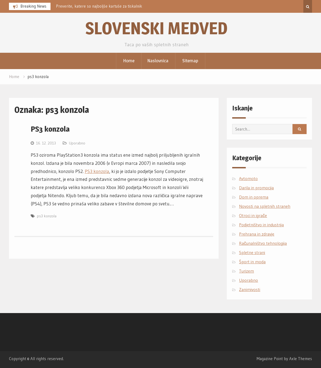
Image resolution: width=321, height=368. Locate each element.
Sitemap (190, 60)
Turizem (246, 271)
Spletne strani (252, 252)
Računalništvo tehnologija (263, 243)
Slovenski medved (156, 28)
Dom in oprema (253, 197)
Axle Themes (300, 358)
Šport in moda (252, 261)
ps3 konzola (46, 216)
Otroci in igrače (253, 215)
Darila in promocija (256, 187)
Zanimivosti (249, 289)
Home (128, 60)
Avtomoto (248, 178)
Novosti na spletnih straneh (264, 206)
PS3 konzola (50, 129)
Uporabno (77, 143)
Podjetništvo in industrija (261, 224)
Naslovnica (157, 60)
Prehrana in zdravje (256, 234)
